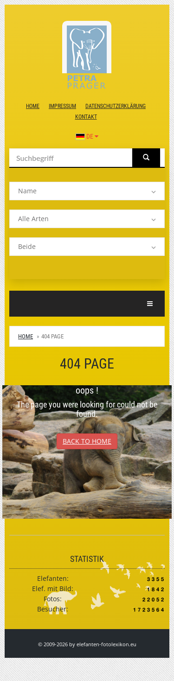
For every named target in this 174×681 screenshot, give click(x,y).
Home (32, 106)
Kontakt (86, 117)
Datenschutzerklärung (115, 106)
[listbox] (87, 191)
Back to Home (87, 441)
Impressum (62, 106)
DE (87, 136)
